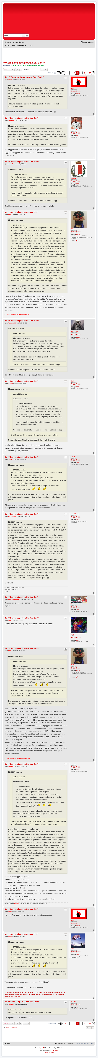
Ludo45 (73, 457)
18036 (78, 519)
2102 (77, 769)
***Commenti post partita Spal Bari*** (24, 62)
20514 (78, 94)
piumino (73, 381)
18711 (78, 184)
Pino (24, 65)
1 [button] (65, 73)
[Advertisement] (70, 22)
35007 (72, 228)
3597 (77, 640)
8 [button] (84, 73)
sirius (12, 65)
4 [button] (70, 73)
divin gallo (41, 65)
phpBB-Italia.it (54, 1050)
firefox (72, 88)
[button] (59, 72)
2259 (77, 609)
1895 (77, 386)
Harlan (72, 948)
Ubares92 (73, 178)
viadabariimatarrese (76, 604)
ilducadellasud (75, 514)
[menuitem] (21, 42)
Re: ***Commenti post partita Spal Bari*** (24, 77)
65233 (78, 234)
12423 (78, 337)
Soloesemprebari (31, 65)
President (73, 764)
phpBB (42, 1048)
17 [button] (90, 73)
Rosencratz (18, 65)
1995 (77, 462)
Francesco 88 (74, 331)
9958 (77, 954)
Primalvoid (74, 130)
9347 (77, 135)
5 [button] (74, 73)
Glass (72, 634)
